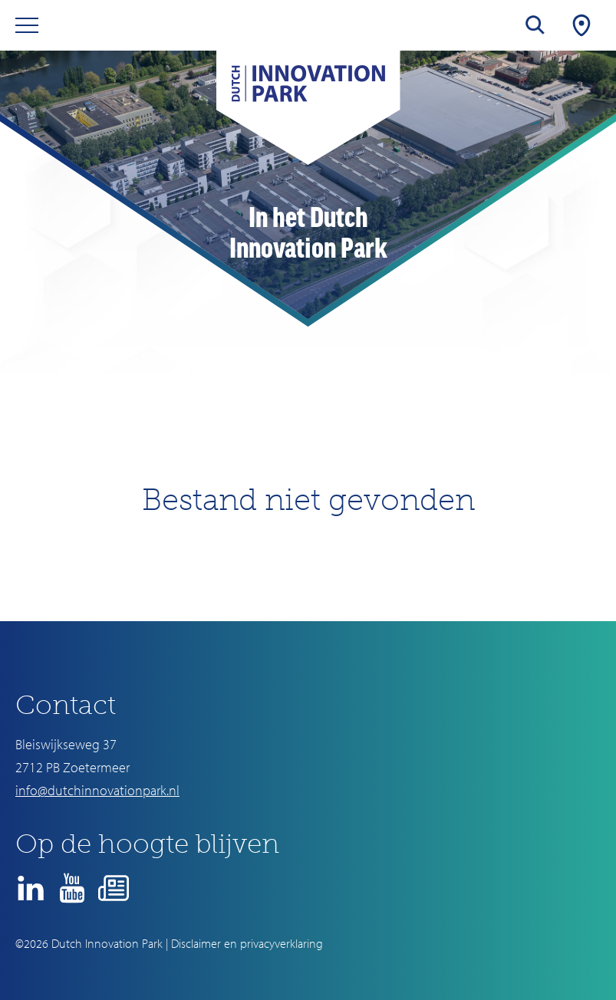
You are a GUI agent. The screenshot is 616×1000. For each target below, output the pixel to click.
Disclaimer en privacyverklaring (247, 943)
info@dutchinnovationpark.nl (97, 790)
